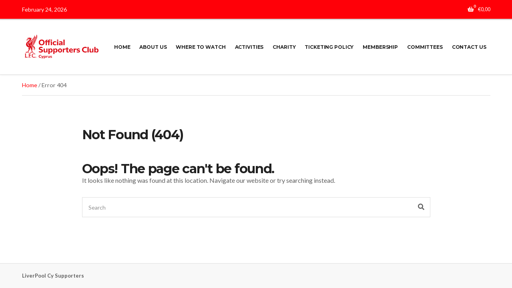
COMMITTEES (425, 47)
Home (29, 85)
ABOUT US (153, 47)
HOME (122, 47)
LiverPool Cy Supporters (53, 275)
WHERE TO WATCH (200, 47)
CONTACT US (469, 47)
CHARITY (284, 47)
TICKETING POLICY (329, 47)
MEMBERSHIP (380, 47)
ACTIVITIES (249, 47)
